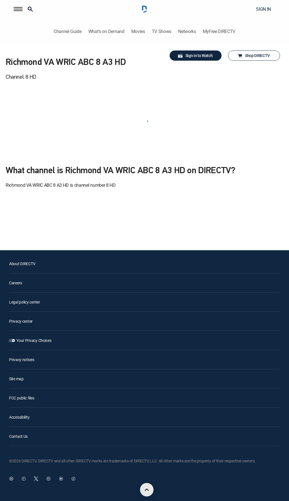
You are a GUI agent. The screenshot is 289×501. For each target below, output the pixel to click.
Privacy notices (21, 359)
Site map (16, 378)
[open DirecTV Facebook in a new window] (23, 478)
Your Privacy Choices (33, 340)
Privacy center (21, 321)
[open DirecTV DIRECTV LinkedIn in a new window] (11, 478)
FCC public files (21, 398)
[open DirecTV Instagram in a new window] (48, 478)
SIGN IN (263, 9)
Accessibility (19, 417)
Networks (187, 31)
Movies (138, 31)
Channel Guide (68, 31)
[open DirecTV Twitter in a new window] (36, 478)
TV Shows (161, 31)
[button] (18, 9)
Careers (15, 282)
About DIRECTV (22, 263)
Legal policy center (24, 302)
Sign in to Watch (195, 55)
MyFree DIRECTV (219, 31)
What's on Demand (106, 31)
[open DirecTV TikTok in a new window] (73, 478)
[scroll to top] (147, 489)
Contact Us (18, 436)
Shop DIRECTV (253, 55)
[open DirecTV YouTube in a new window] (61, 478)
